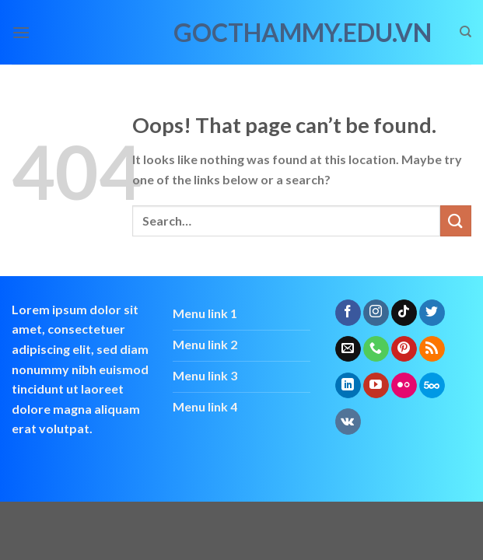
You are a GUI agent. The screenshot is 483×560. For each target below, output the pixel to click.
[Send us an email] (348, 349)
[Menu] (21, 32)
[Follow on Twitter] (432, 312)
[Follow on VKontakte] (348, 421)
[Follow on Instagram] (376, 312)
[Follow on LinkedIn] (348, 386)
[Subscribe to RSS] (432, 349)
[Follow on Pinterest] (404, 349)
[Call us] (376, 349)
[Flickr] (404, 386)
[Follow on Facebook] (348, 312)
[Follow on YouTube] (376, 386)
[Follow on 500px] (432, 386)
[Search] (465, 32)
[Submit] (455, 220)
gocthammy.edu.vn (241, 32)
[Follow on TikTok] (404, 312)
